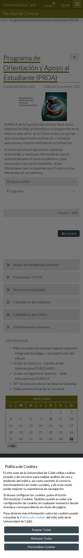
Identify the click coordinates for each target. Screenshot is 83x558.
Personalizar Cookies (41, 547)
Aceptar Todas (41, 530)
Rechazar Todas (41, 538)
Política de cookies (33, 517)
